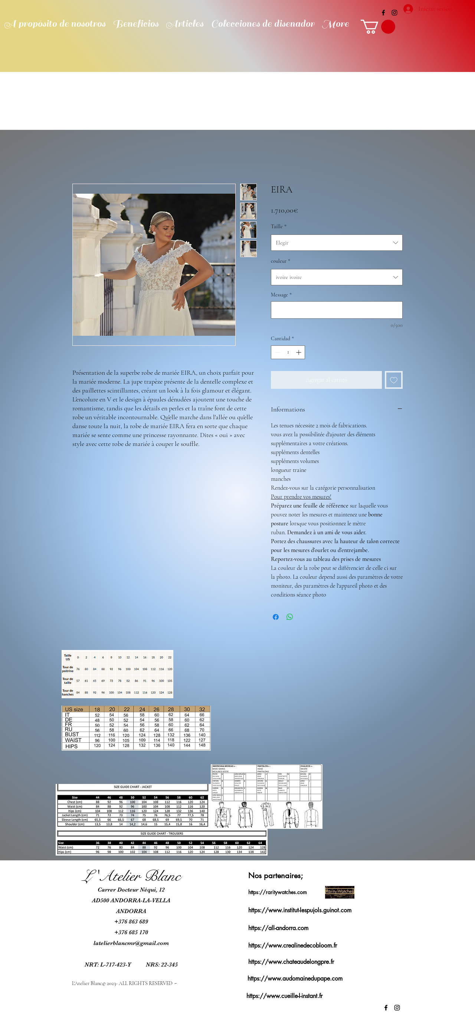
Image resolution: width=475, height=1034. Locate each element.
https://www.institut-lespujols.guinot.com (299, 910)
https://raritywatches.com (277, 892)
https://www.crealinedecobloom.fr (292, 945)
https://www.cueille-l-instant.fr (284, 996)
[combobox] (337, 242)
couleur (280, 261)
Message (281, 295)
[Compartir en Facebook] (275, 617)
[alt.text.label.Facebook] (383, 12)
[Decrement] (276, 352)
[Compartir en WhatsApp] (289, 617)
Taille (278, 226)
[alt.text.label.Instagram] (394, 12)
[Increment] (299, 352)
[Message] (336, 310)
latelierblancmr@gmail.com (131, 943)
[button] (378, 27)
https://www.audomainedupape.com (295, 978)
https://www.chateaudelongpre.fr (291, 962)
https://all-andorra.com (278, 928)
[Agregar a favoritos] (394, 380)
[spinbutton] (288, 352)
